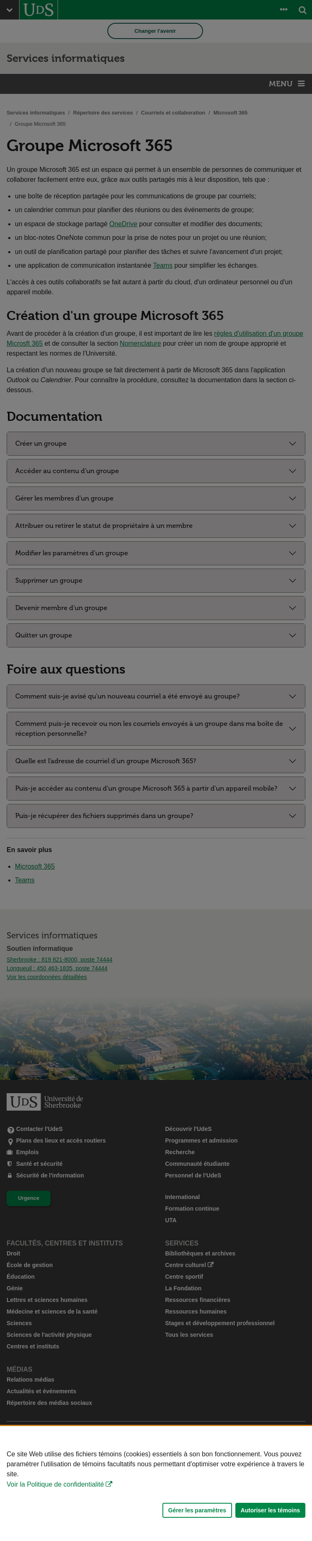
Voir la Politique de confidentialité (55, 1484)
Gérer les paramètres (197, 1510)
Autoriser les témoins (270, 1510)
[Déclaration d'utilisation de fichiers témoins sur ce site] (156, 1483)
